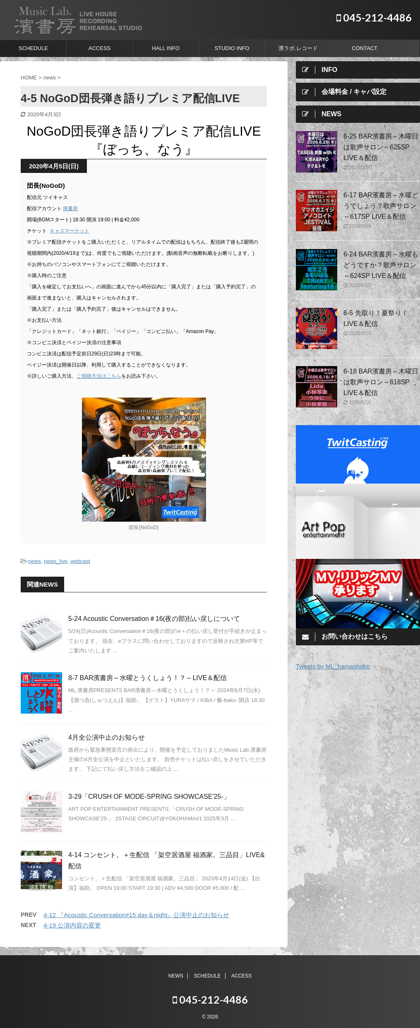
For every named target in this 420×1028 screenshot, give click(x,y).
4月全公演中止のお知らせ (106, 737)
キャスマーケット (69, 231)
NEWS (175, 976)
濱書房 (70, 208)
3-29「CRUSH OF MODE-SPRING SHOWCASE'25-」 (149, 796)
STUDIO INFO (232, 48)
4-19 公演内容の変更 (72, 925)
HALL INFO (166, 48)
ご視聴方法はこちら (99, 376)
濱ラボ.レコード (298, 48)
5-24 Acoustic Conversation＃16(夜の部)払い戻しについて (154, 618)
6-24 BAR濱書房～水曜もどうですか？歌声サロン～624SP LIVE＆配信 (380, 265)
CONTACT (364, 48)
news (34, 561)
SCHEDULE (33, 48)
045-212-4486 (374, 17)
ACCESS (99, 48)
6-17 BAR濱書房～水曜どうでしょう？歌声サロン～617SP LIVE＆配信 (380, 206)
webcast (80, 561)
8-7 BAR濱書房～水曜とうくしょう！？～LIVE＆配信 (147, 677)
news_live (55, 561)
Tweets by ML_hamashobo (333, 666)
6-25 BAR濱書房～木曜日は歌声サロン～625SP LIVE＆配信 (380, 147)
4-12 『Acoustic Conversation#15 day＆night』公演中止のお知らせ (136, 914)
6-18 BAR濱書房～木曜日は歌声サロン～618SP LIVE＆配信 (380, 382)
